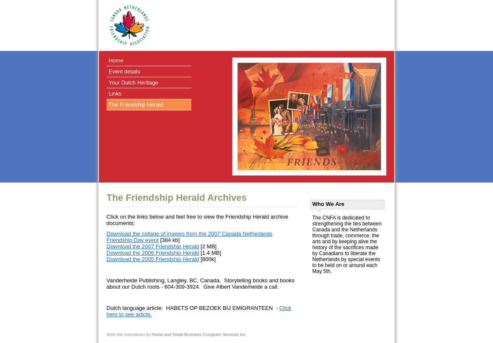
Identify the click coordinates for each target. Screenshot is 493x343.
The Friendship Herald (136, 104)
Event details (124, 71)
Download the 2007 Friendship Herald (152, 246)
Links (115, 93)
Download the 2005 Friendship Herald (152, 259)
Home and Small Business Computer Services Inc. (199, 334)
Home (116, 60)
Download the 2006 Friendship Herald (152, 253)
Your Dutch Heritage (133, 82)
